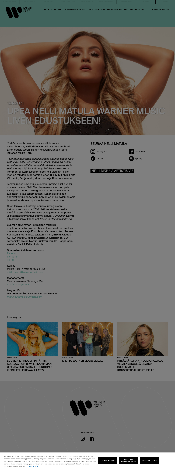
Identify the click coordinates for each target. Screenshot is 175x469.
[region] (87, 460)
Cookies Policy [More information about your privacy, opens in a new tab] (32, 466)
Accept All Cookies (150, 460)
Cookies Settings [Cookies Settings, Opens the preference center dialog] (108, 460)
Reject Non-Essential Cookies (128, 461)
